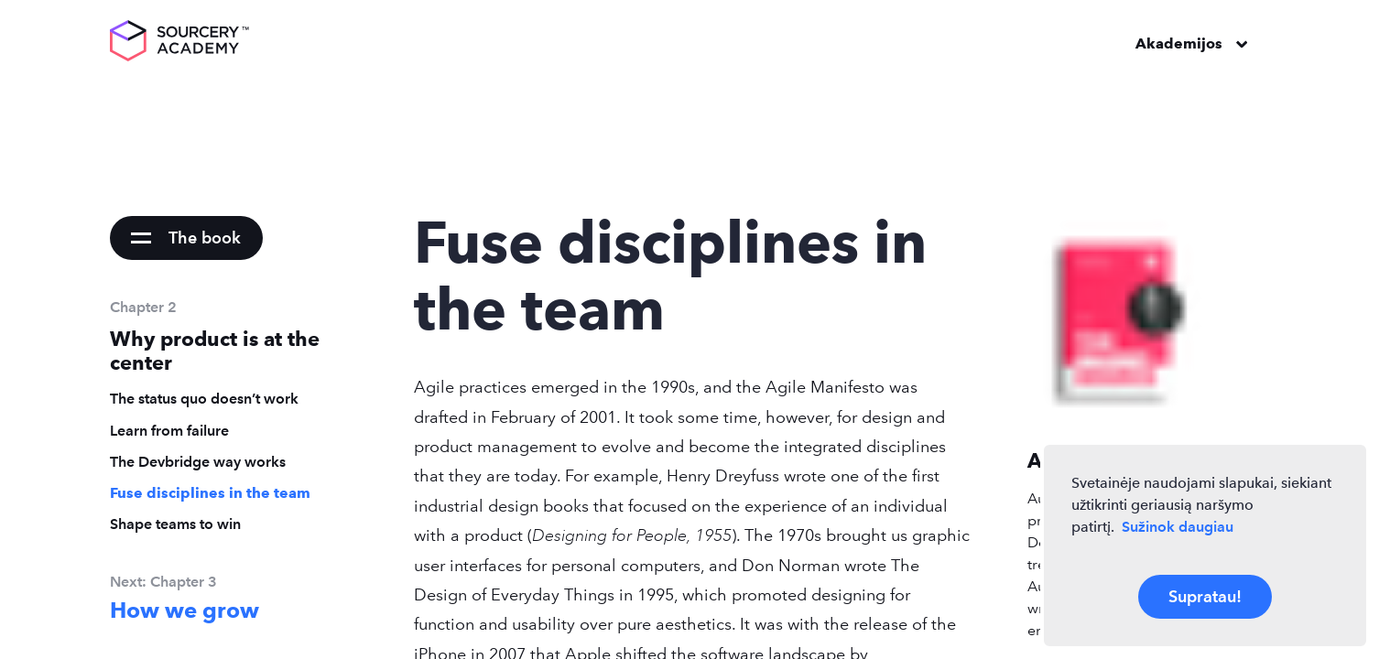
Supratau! (1205, 596)
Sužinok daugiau (1177, 526)
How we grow (184, 610)
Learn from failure (169, 430)
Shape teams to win (175, 524)
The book (204, 237)
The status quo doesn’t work (204, 398)
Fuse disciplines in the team (210, 493)
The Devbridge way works (198, 461)
